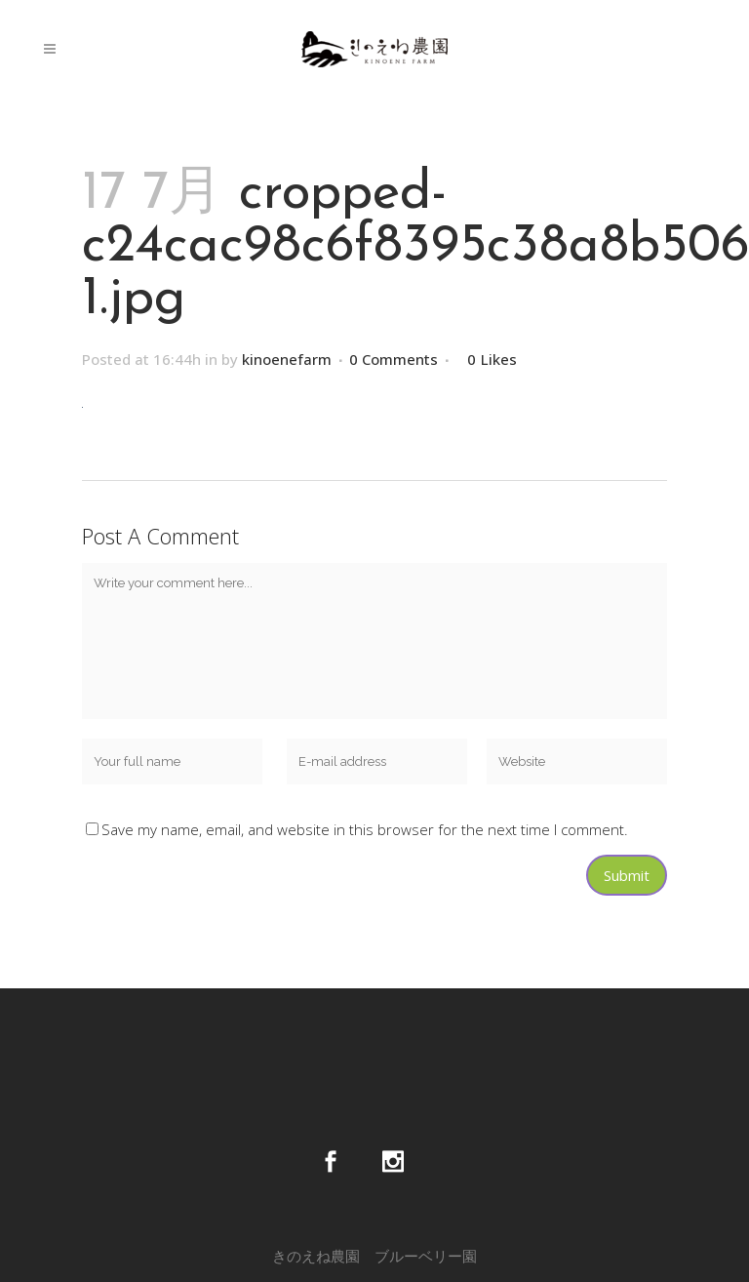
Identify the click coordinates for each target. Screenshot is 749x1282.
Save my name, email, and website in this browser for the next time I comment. (364, 829)
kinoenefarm (287, 359)
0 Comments (393, 359)
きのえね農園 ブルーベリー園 (374, 1255)
